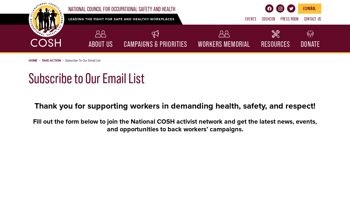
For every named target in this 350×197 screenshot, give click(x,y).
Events (250, 19)
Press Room (289, 19)
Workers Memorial (224, 44)
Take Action (51, 60)
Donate (310, 44)
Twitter (291, 8)
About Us (101, 44)
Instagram (280, 8)
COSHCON (268, 19)
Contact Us (312, 19)
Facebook (269, 8)
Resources (275, 44)
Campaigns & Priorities (155, 44)
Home (33, 60)
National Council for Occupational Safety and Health (121, 9)
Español (309, 8)
